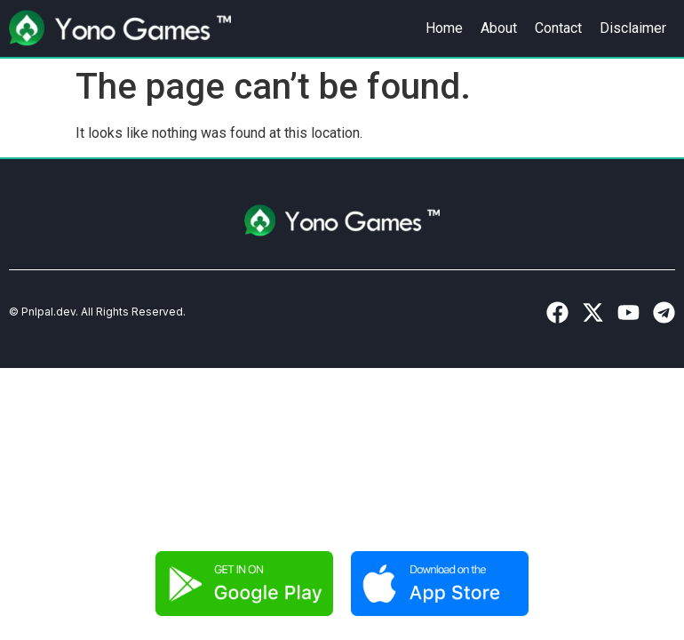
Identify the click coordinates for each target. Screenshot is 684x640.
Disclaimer (633, 28)
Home (444, 28)
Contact (558, 28)
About (499, 28)
